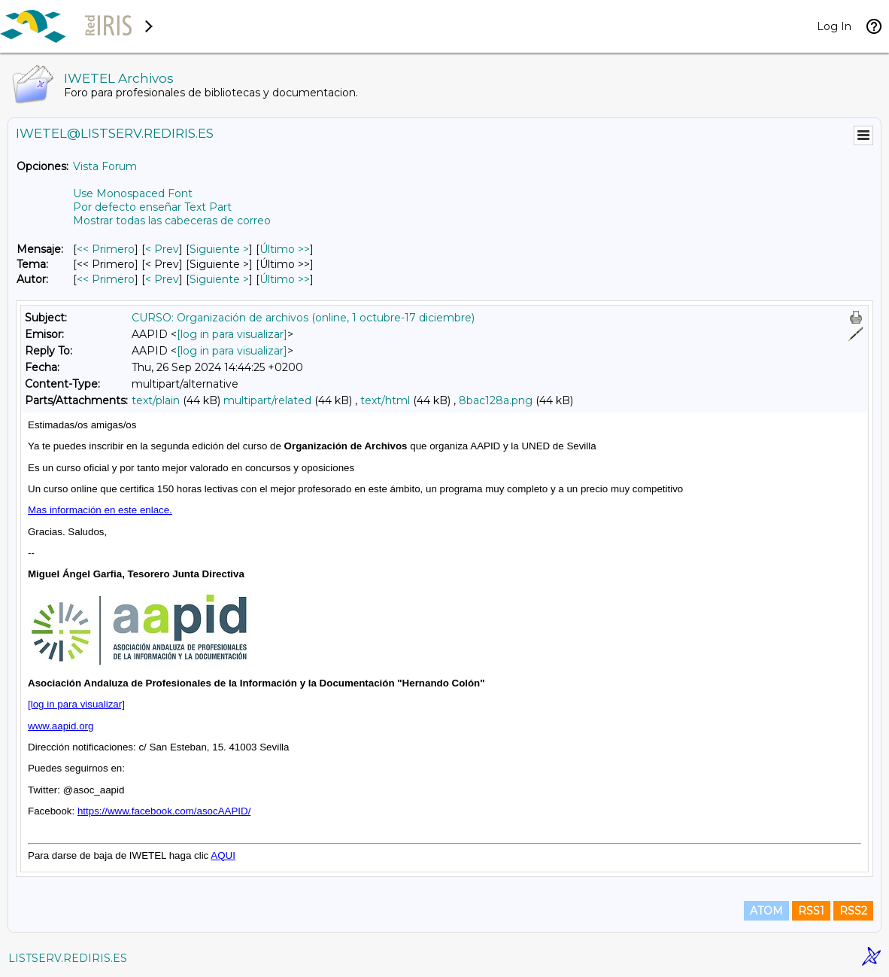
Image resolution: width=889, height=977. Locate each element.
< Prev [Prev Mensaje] (162, 249)
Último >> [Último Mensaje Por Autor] (284, 279)
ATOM (766, 911)
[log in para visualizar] (232, 334)
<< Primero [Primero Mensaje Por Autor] (106, 279)
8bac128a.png (495, 400)
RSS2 (853, 911)
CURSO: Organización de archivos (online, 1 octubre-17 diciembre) (303, 317)
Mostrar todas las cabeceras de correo (172, 220)
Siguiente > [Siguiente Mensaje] (219, 249)
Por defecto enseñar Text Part (152, 207)
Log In (834, 26)
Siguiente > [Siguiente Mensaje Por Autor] (219, 279)
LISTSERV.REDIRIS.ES (67, 958)
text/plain (156, 400)
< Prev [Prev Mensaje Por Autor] (162, 279)
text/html (385, 400)
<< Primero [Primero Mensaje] (106, 249)
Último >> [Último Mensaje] (284, 249)
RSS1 (811, 911)
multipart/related (267, 400)
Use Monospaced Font (133, 193)
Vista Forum (105, 166)
